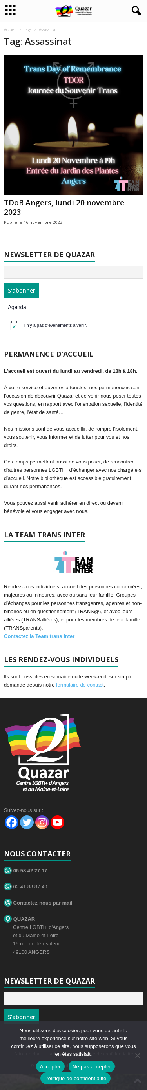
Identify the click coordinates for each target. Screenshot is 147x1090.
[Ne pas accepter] (137, 1055)
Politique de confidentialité (75, 1078)
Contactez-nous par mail (38, 903)
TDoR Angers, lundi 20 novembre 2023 (64, 207)
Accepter (50, 1067)
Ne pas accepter (92, 1067)
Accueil (10, 29)
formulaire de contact (79, 685)
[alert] (75, 325)
